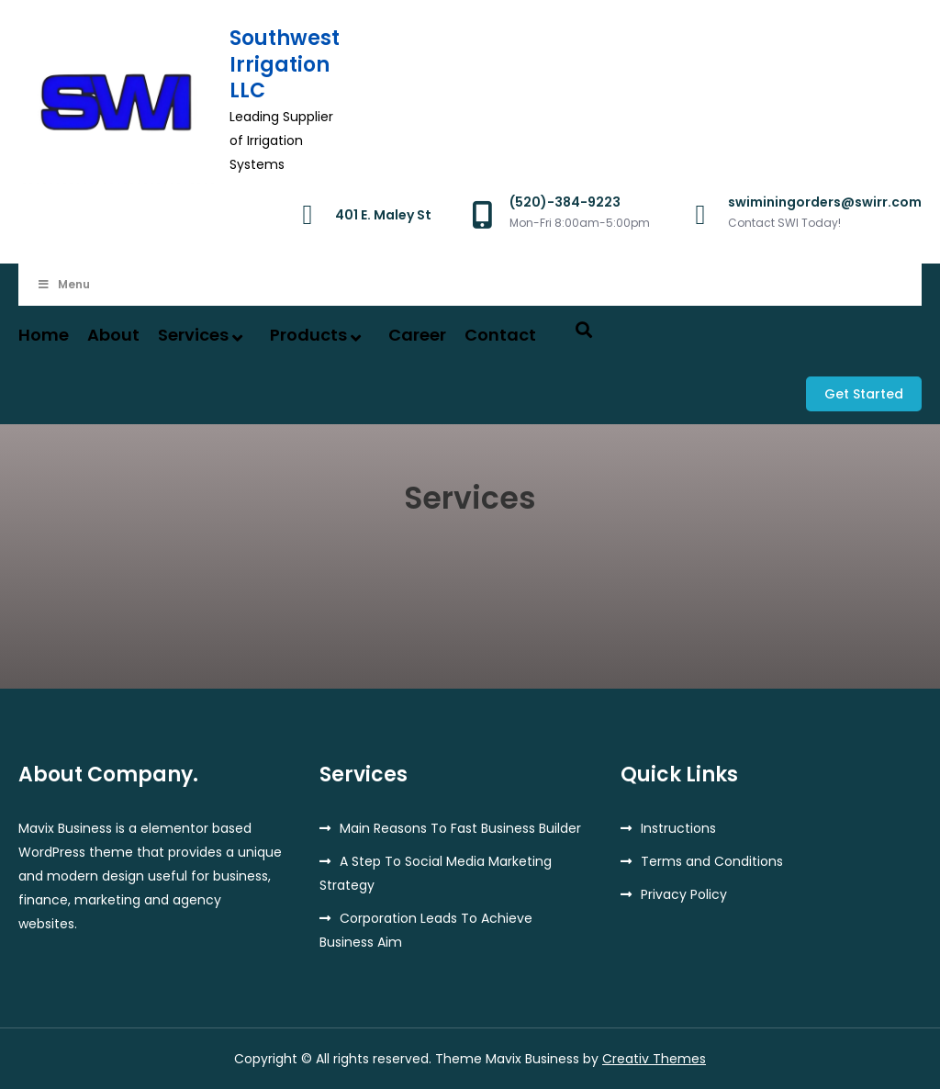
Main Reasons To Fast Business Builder (460, 828)
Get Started (863, 394)
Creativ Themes (654, 1059)
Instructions (678, 828)
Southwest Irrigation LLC (284, 64)
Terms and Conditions (712, 861)
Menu (63, 284)
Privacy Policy (684, 894)
